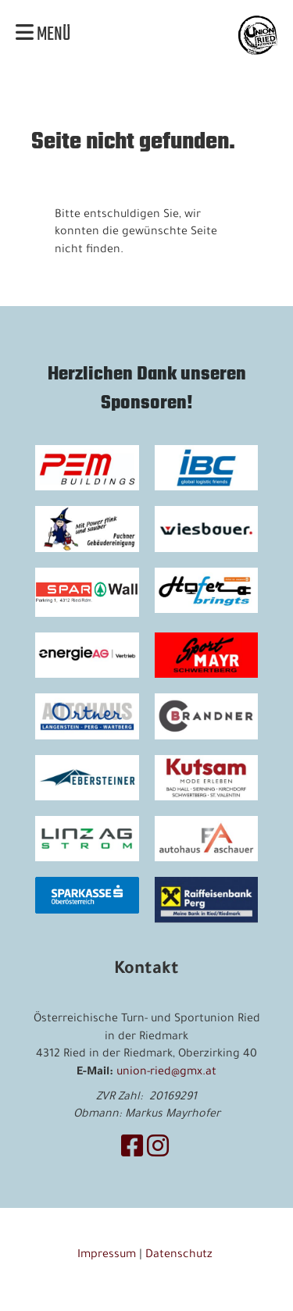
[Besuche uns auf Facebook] (132, 1150)
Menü (43, 35)
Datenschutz (180, 1255)
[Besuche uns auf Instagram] (158, 1150)
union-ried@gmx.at (166, 1073)
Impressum (106, 1255)
